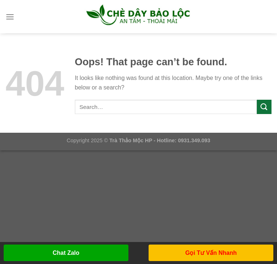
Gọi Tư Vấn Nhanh (211, 253)
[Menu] (10, 17)
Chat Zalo (65, 253)
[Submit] (264, 107)
